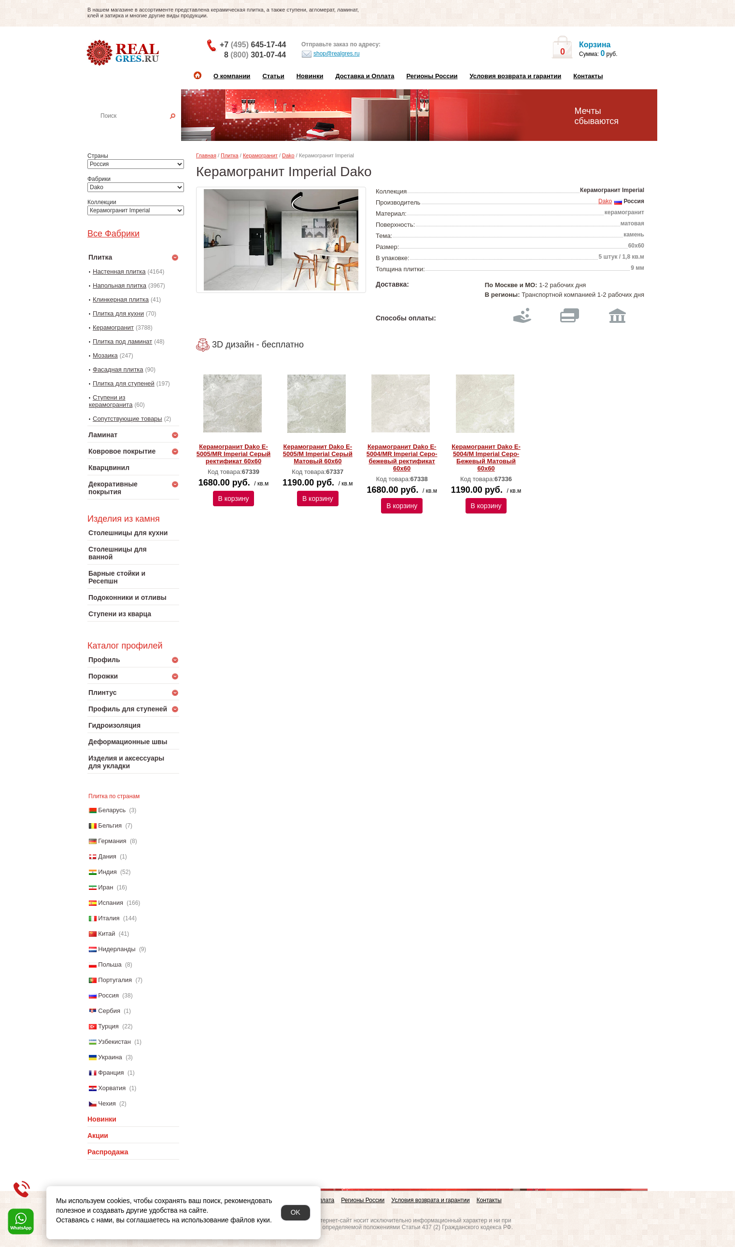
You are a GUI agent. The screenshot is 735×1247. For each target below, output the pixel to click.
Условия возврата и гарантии (515, 76)
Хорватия (112, 1088)
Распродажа (107, 1152)
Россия (108, 995)
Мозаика (105, 355)
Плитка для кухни (118, 313)
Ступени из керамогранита (110, 401)
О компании (231, 76)
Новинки (310, 76)
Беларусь (112, 810)
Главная (206, 155)
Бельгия (110, 825)
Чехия (106, 1103)
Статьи (273, 76)
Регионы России (431, 76)
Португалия (115, 980)
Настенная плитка (143, 129)
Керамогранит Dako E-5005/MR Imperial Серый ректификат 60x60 (233, 454)
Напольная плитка (119, 285)
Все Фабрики (113, 233)
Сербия (109, 1010)
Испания (110, 902)
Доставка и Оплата (364, 76)
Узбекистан (114, 1041)
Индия (107, 871)
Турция (108, 1026)
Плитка (230, 155)
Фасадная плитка (118, 369)
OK (295, 1212)
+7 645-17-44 (253, 45)
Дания (107, 856)
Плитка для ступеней (124, 383)
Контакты (588, 76)
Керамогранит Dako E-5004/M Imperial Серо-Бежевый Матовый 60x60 (486, 457)
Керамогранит (113, 327)
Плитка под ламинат (122, 341)
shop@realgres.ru (330, 54)
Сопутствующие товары (127, 418)
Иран (105, 887)
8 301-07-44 (255, 55)
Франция (111, 1072)
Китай (106, 933)
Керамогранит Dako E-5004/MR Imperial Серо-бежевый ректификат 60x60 (402, 457)
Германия (112, 841)
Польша (109, 964)
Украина (110, 1057)
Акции (97, 1135)
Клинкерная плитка (121, 299)
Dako (288, 155)
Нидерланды (116, 949)
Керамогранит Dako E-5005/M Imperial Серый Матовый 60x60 (318, 454)
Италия (108, 918)
